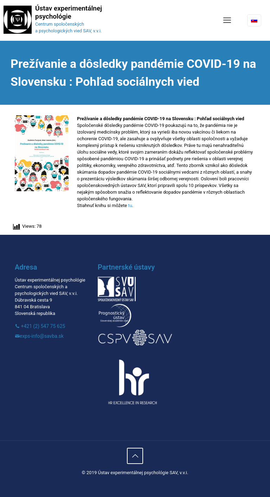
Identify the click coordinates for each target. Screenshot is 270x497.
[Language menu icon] (254, 20)
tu (130, 205)
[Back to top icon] (135, 456)
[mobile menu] (227, 20)
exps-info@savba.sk (42, 336)
